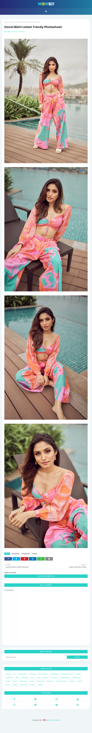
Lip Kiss (79, 681)
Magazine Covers (67, 674)
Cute (38, 678)
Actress (8, 674)
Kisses (32, 681)
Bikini (17, 678)
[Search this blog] (35, 657)
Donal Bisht (15, 554)
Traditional (9, 678)
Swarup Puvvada (11, 32)
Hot (14, 674)
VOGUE (40, 685)
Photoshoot (25, 554)
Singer (8, 681)
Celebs (78, 674)
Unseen (32, 685)
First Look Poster (61, 681)
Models (45, 678)
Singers (14, 685)
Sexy (32, 678)
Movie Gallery (43, 674)
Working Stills (65, 678)
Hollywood (23, 681)
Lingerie (71, 681)
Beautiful (25, 678)
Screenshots (76, 678)
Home (6, 22)
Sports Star (40, 681)
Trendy (12, 22)
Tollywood (23, 685)
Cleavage (32, 674)
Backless (50, 681)
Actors (15, 681)
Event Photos (54, 674)
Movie (7, 685)
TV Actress (54, 678)
